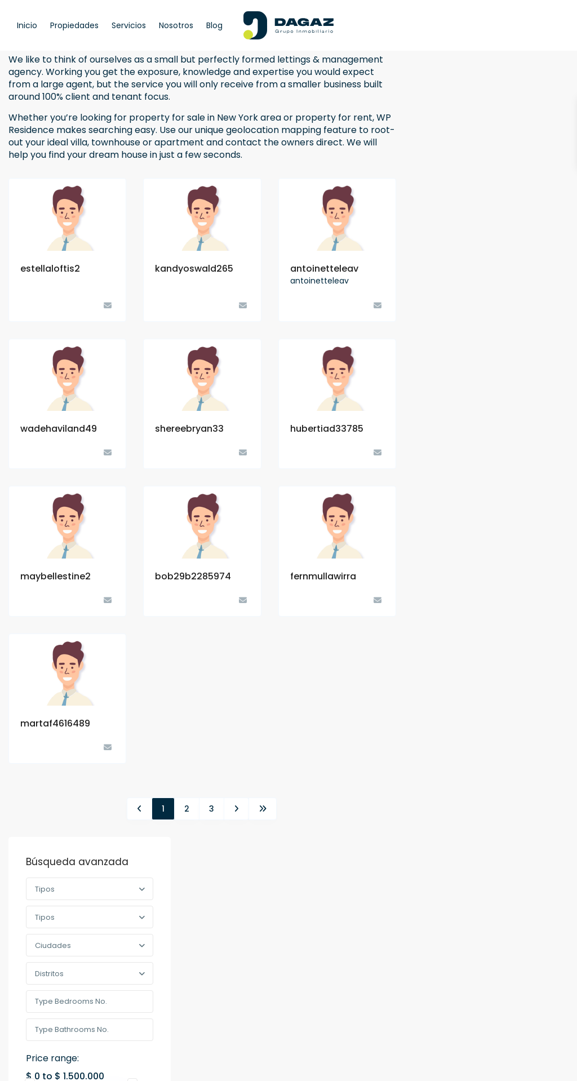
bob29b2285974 (193, 576)
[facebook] (28, 1015)
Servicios (129, 25)
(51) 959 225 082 (200, 917)
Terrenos (446, 654)
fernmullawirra (323, 576)
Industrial (455, 607)
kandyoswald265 (194, 268)
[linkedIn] (57, 1015)
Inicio (27, 25)
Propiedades (74, 25)
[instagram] (85, 1015)
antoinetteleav (324, 268)
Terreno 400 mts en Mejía (517, 391)
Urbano (452, 677)
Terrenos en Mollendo (516, 480)
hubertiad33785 (326, 428)
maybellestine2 (55, 576)
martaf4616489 (55, 723)
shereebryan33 (189, 428)
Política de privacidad (511, 1063)
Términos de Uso (423, 1063)
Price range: (456, 246)
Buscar (490, 294)
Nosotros (176, 25)
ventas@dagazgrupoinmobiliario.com (224, 946)
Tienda (451, 631)
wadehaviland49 (58, 428)
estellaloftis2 (50, 268)
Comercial (449, 584)
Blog (214, 25)
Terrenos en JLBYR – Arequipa (516, 441)
